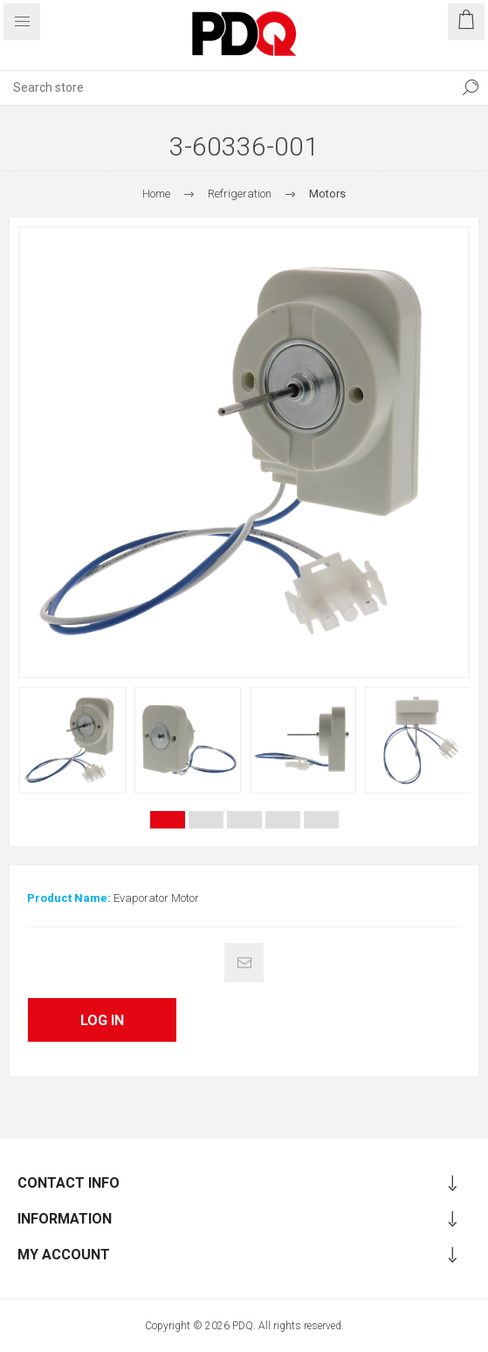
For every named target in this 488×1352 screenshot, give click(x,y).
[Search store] (226, 87)
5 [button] (321, 820)
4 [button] (282, 820)
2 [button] (206, 820)
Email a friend (244, 962)
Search (470, 87)
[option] (72, 740)
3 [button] (244, 820)
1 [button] (167, 820)
